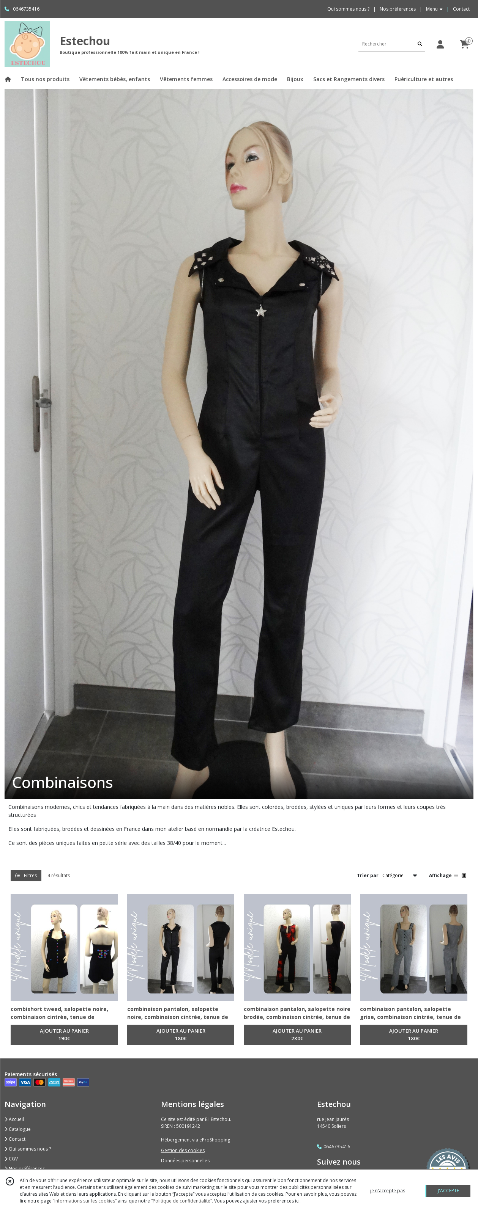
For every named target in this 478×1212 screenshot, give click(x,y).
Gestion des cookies (183, 1150)
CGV (11, 1158)
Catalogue (18, 1129)
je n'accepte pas (387, 1190)
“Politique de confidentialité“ (181, 1201)
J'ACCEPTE (448, 1190)
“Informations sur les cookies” (85, 1201)
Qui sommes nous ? (28, 1149)
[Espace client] (440, 44)
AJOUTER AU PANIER (64, 1034)
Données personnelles (185, 1160)
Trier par (368, 875)
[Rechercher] (420, 43)
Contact (461, 9)
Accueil (14, 1119)
